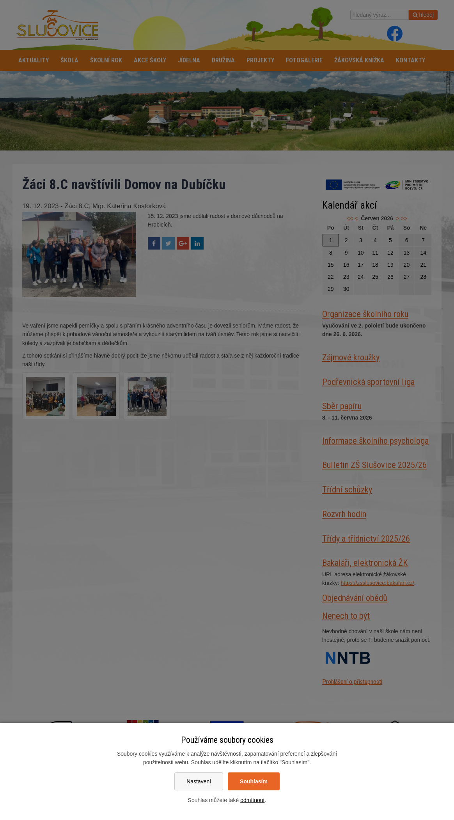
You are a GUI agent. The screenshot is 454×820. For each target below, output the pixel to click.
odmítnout (252, 800)
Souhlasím (254, 781)
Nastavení (198, 781)
